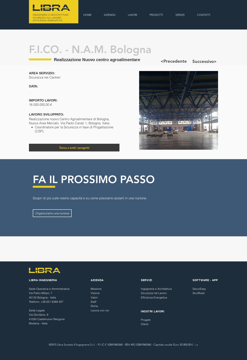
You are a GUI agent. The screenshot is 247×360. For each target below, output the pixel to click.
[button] (132, 15)
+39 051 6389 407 (52, 301)
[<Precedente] (173, 61)
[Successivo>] (204, 61)
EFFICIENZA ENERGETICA (48, 20)
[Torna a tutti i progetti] (74, 147)
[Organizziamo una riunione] (52, 213)
